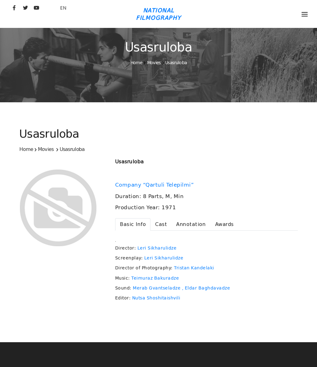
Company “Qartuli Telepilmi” (155, 185)
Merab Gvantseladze (156, 287)
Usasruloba (176, 62)
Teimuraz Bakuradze (155, 278)
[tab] (132, 224)
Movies (154, 62)
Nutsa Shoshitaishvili (156, 297)
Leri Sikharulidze (157, 247)
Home (136, 62)
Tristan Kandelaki (194, 267)
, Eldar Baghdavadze (206, 287)
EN (63, 7)
